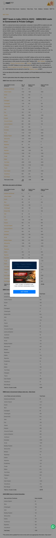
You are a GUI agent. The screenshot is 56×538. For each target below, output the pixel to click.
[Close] (35, 263)
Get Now (24, 292)
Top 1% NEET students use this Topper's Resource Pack (24, 285)
